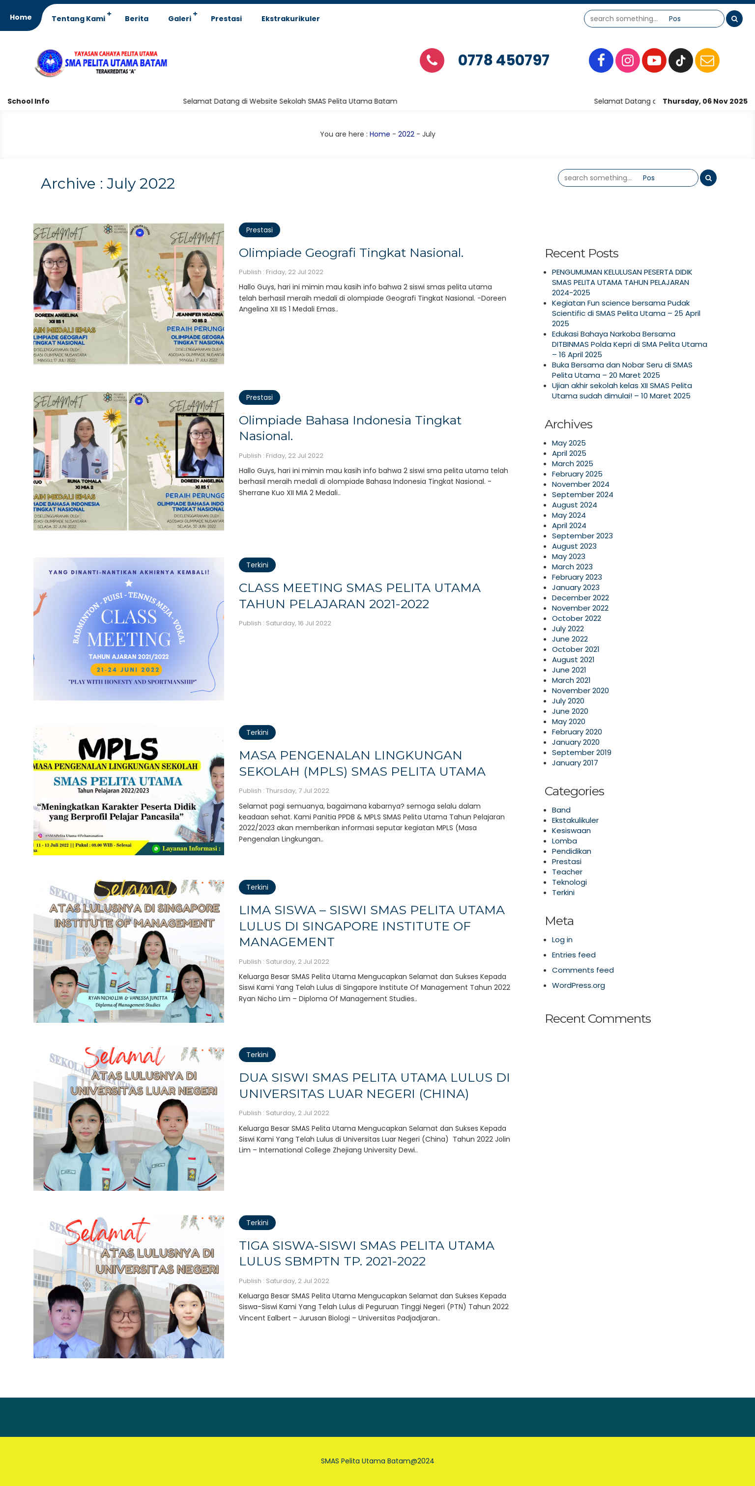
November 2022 (580, 608)
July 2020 (568, 701)
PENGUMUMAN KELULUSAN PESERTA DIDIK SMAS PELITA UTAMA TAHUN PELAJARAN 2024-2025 (622, 282)
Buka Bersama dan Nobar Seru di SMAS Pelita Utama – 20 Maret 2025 (622, 370)
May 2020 (568, 721)
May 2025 (569, 443)
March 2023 (572, 566)
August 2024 (574, 505)
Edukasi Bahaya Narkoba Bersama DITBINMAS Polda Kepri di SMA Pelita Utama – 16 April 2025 (629, 344)
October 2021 (576, 649)
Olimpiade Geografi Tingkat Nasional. (351, 252)
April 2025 (569, 453)
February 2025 (577, 474)
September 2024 (582, 494)
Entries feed (574, 955)
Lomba (564, 841)
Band (561, 810)
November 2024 (581, 484)
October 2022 (576, 618)
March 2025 (572, 463)
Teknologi (569, 882)
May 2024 (569, 515)
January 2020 (576, 742)
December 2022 (580, 597)
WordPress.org (578, 985)
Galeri (179, 19)
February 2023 (577, 577)
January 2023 (576, 587)
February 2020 (577, 732)
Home (21, 17)
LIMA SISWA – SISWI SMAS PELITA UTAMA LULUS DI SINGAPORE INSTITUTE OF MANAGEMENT (372, 925)
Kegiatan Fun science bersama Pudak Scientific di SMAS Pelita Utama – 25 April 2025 (626, 313)
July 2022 (568, 628)
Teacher (567, 872)
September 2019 (581, 752)
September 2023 (582, 536)
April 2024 (569, 525)
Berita (136, 19)
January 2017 (575, 762)
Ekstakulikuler (575, 820)
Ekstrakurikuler (290, 19)
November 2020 (580, 690)
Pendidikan (571, 851)
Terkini (257, 565)
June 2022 (570, 639)
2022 (406, 134)
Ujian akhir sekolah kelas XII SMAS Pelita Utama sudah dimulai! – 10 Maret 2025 (622, 390)
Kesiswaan (571, 830)
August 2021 (573, 659)
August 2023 (574, 546)
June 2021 (569, 670)
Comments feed (583, 970)
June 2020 (570, 711)
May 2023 (568, 556)
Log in (562, 939)
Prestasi (226, 19)
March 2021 (571, 680)
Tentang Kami (78, 19)
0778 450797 (504, 60)
